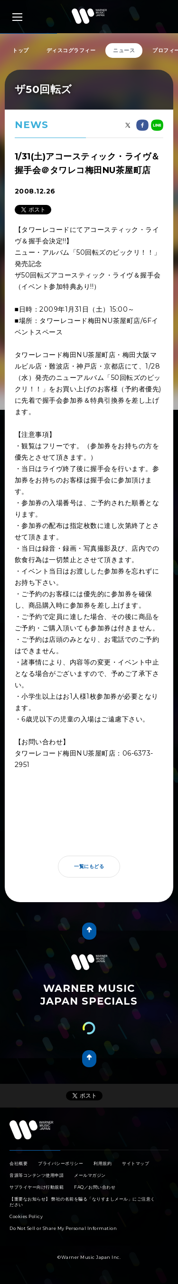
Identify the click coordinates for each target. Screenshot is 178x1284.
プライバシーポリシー (60, 1163)
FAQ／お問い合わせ (94, 1187)
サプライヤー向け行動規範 (36, 1187)
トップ (20, 50)
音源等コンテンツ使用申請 (36, 1175)
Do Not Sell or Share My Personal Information (63, 1228)
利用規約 (103, 1163)
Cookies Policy (26, 1216)
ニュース (124, 50)
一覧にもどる (89, 866)
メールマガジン (90, 1175)
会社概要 (18, 1163)
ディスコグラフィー (71, 50)
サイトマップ (135, 1163)
